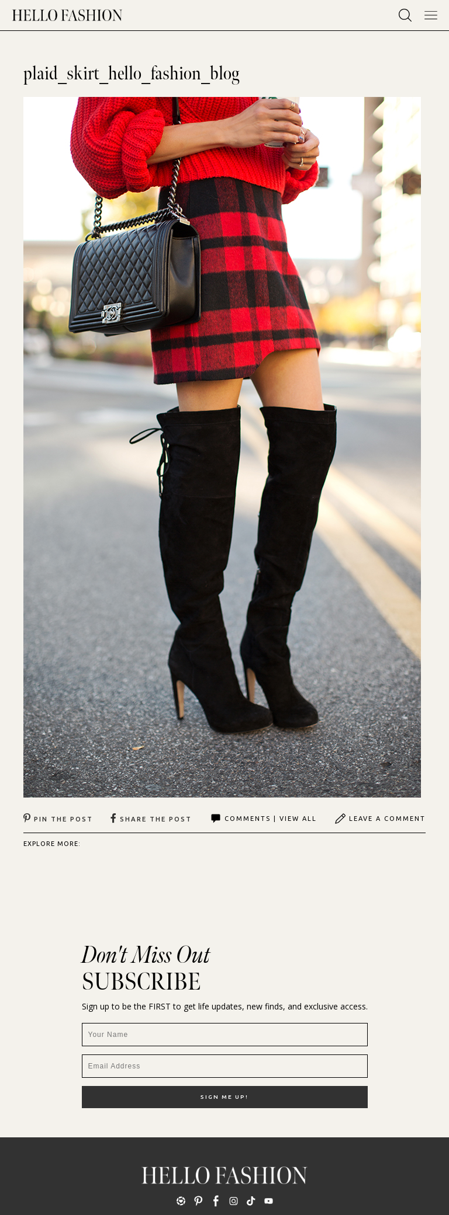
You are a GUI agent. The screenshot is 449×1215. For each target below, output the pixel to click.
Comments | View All (263, 818)
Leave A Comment (380, 818)
